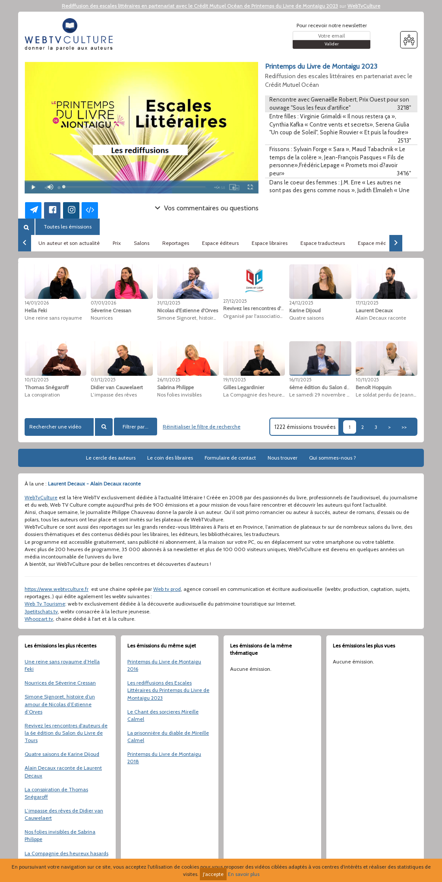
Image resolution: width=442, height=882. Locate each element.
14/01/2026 (37, 303)
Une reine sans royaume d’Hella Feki (62, 665)
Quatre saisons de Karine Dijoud (62, 754)
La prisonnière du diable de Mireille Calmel (168, 736)
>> (404, 427)
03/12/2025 (103, 380)
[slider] (134, 186)
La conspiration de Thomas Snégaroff (56, 793)
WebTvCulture (363, 6)
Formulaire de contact (230, 457)
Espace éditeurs (220, 243)
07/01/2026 (103, 303)
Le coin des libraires (170, 457)
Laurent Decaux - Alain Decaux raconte (94, 483)
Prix (117, 243)
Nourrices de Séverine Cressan (60, 682)
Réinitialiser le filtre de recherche (201, 426)
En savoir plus (243, 874)
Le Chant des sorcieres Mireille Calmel (163, 715)
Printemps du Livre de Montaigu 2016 (164, 665)
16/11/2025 (300, 380)
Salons (141, 243)
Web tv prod (167, 589)
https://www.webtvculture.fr (56, 589)
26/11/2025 (168, 380)
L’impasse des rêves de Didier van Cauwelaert (64, 814)
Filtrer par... (135, 426)
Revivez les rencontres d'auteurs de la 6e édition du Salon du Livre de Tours (66, 732)
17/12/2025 (367, 303)
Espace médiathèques (384, 243)
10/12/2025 (37, 380)
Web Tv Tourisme (45, 603)
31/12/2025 (168, 303)
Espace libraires (269, 243)
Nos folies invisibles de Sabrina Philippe (60, 835)
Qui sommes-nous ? (332, 457)
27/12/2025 (235, 301)
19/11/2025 (234, 380)
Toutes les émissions (68, 226)
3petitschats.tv (41, 611)
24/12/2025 (301, 303)
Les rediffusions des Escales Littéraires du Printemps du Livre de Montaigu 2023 (168, 690)
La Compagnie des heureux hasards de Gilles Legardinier (66, 857)
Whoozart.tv (39, 618)
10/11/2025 (367, 380)
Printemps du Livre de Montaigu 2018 (164, 758)
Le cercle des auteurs (111, 457)
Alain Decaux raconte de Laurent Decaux (63, 771)
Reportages (175, 243)
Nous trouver (282, 457)
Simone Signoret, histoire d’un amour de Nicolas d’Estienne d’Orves (60, 703)
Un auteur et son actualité (69, 243)
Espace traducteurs (322, 243)
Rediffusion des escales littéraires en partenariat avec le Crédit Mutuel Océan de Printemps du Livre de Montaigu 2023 (200, 6)
